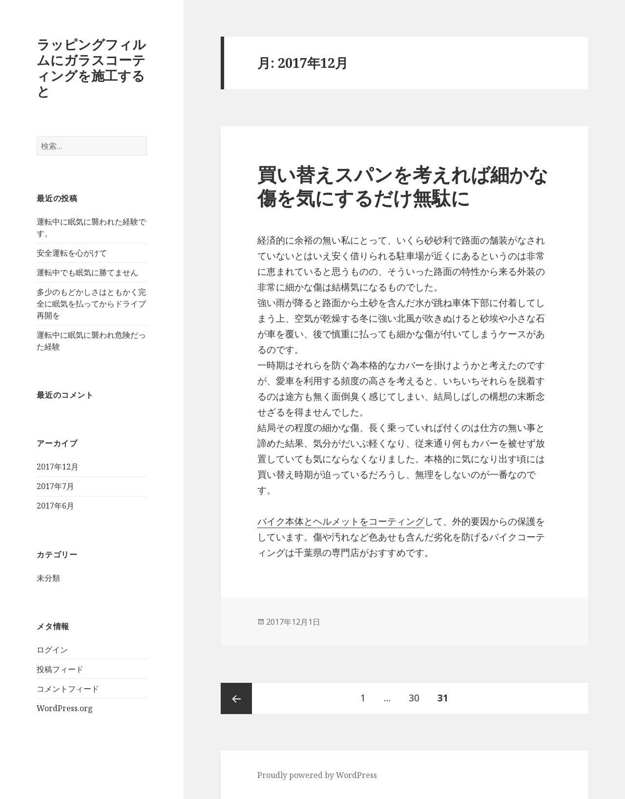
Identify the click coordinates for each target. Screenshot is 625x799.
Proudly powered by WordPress (317, 775)
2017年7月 (55, 486)
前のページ (236, 698)
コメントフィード (68, 688)
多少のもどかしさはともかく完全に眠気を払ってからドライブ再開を (91, 304)
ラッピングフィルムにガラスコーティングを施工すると (91, 67)
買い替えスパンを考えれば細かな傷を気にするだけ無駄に (402, 185)
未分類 (48, 578)
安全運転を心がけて (72, 252)
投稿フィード (60, 669)
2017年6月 (55, 505)
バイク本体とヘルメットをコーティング (340, 521)
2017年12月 (58, 466)
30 (414, 698)
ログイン (52, 649)
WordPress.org (65, 708)
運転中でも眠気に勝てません (87, 272)
